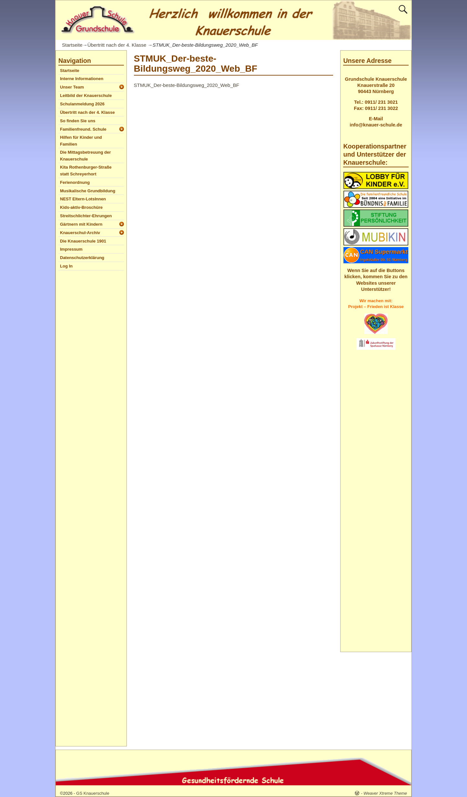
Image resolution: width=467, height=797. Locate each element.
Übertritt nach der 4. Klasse (116, 45)
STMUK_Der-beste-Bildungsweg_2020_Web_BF (186, 85)
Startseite (72, 45)
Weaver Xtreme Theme (385, 793)
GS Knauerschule (92, 793)
